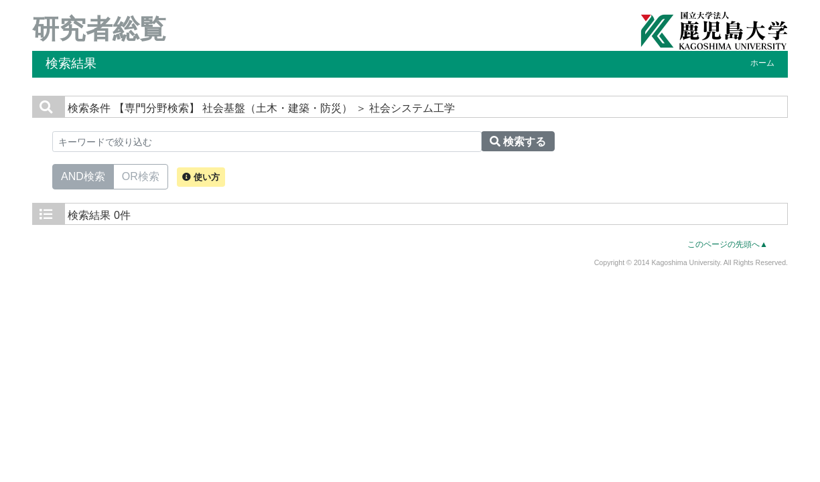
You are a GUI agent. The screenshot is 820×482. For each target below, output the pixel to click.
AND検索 (83, 175)
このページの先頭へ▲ (727, 244)
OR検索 (140, 175)
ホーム (762, 63)
